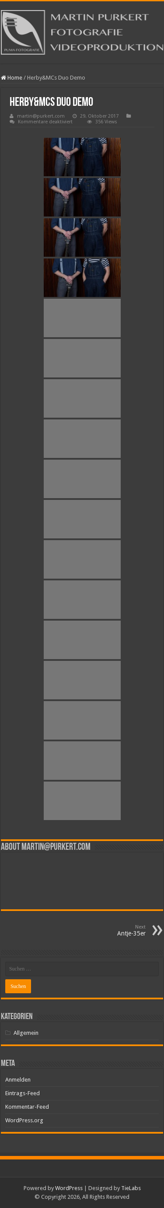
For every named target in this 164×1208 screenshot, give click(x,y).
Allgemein (26, 1033)
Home (11, 77)
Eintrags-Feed (22, 1093)
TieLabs (131, 1188)
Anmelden (18, 1079)
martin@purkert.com (41, 116)
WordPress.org (24, 1120)
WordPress (69, 1188)
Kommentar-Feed (27, 1106)
